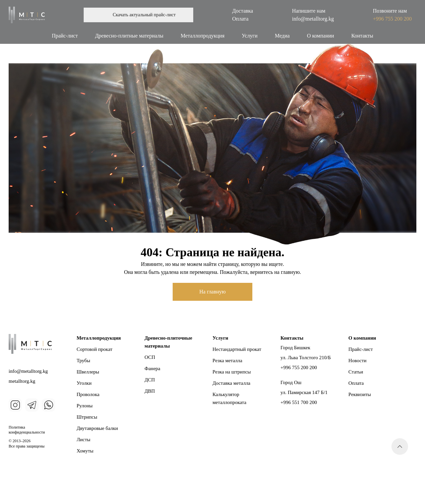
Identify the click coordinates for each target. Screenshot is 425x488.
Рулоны (85, 405)
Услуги (250, 36)
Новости (357, 360)
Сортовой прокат (95, 349)
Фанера (152, 368)
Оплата (240, 19)
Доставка (242, 11)
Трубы (83, 360)
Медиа (282, 36)
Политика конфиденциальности (27, 430)
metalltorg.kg (22, 381)
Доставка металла (231, 383)
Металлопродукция (202, 36)
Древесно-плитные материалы (129, 36)
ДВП (149, 391)
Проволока (88, 394)
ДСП (149, 379)
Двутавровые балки (97, 428)
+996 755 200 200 (392, 19)
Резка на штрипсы (231, 371)
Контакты (362, 36)
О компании (320, 36)
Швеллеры (88, 371)
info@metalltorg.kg (313, 19)
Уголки (84, 383)
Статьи (355, 371)
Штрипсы (87, 417)
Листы (84, 439)
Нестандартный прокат (236, 349)
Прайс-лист (65, 36)
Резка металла (227, 360)
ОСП (149, 357)
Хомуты (85, 450)
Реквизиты (359, 394)
